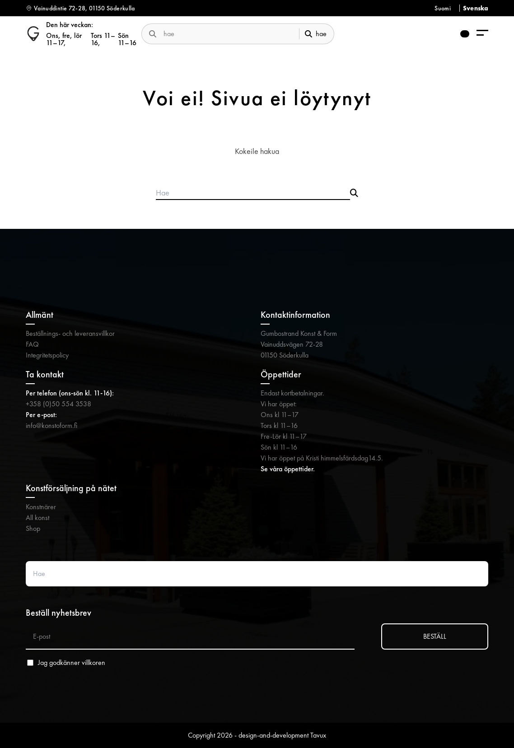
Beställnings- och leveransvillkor (70, 333)
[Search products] (253, 193)
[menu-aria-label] (482, 33)
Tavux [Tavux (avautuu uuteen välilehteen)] (318, 735)
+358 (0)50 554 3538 (58, 404)
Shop (33, 528)
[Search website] (257, 573)
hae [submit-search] (316, 33)
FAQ (32, 344)
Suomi (443, 8)
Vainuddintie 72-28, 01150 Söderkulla (84, 8)
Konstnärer (41, 506)
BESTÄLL (434, 636)
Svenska (475, 8)
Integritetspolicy (47, 355)
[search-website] (228, 33)
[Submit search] (354, 193)
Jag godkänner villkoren (71, 662)
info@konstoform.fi (51, 425)
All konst (37, 517)
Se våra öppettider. (288, 469)
